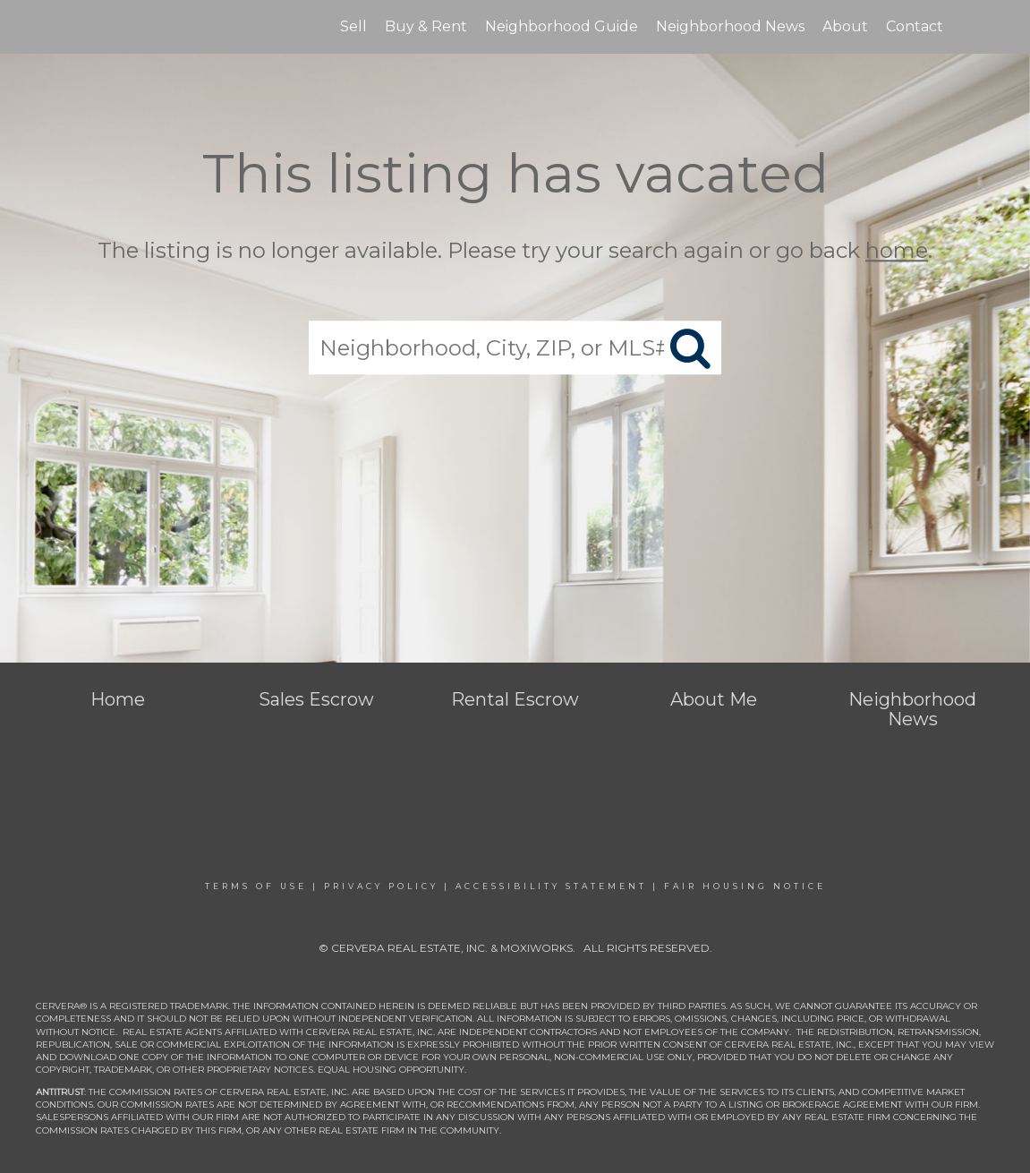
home (896, 250)
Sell (353, 26)
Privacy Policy (381, 886)
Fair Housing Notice (745, 886)
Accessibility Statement (551, 886)
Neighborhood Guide (561, 26)
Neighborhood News (730, 26)
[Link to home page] (90, 27)
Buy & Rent (426, 26)
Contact (914, 26)
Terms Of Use (256, 886)
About (845, 26)
